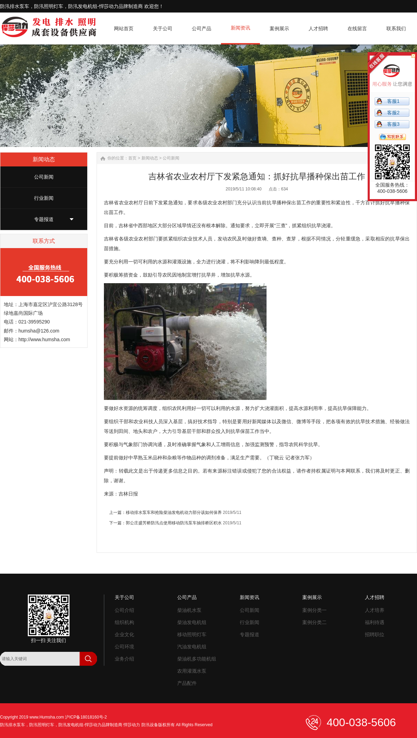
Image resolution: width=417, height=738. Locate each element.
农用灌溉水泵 (191, 671)
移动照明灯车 (191, 634)
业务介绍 (124, 659)
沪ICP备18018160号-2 (86, 717)
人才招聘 (374, 597)
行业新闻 (44, 198)
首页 (132, 158)
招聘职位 (374, 634)
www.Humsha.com (47, 717)
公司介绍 (124, 610)
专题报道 (44, 219)
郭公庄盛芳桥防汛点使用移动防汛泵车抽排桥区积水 (174, 522)
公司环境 (124, 646)
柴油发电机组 (191, 622)
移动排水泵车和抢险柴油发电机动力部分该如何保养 (174, 512)
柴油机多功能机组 (196, 659)
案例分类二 (314, 622)
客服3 (393, 124)
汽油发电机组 (191, 646)
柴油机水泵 (189, 610)
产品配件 (187, 683)
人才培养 (374, 610)
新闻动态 (149, 158)
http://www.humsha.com (44, 339)
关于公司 (124, 597)
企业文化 (124, 634)
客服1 (393, 101)
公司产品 (187, 597)
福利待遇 (374, 622)
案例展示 (312, 597)
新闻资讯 (249, 597)
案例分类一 (314, 610)
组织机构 (124, 622)
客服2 (393, 112)
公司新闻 (44, 177)
